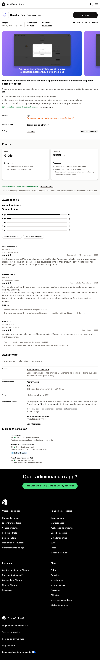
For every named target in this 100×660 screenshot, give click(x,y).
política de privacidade (48, 404)
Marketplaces (57, 523)
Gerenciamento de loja (13, 548)
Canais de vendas (11, 518)
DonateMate (16, 435)
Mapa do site (8, 645)
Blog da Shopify (9, 585)
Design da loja (9, 538)
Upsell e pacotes (59, 533)
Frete (53, 548)
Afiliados (55, 595)
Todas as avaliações (33, 237)
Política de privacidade (38, 369)
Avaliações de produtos (62, 528)
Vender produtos (10, 528)
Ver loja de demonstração (85, 22)
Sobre (54, 570)
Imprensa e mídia (59, 585)
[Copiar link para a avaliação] (17, 247)
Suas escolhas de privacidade (16, 652)
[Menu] (96, 4)
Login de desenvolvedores (15, 625)
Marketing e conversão (13, 543)
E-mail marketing (59, 538)
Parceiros (55, 590)
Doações (31, 131)
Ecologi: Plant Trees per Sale (22, 445)
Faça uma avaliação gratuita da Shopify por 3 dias (50, 486)
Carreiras (55, 575)
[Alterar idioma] (18, 618)
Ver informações (35, 424)
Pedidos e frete (9, 533)
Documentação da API (12, 575)
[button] (50, 437)
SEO (53, 543)
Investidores (57, 580)
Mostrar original (47, 107)
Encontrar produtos (11, 523)
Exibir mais (6, 305)
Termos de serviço (11, 632)
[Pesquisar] (91, 4)
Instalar (85, 15)
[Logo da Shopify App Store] (13, 4)
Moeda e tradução (60, 553)
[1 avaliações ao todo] (69, 218)
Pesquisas (7, 590)
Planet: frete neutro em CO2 (22, 458)
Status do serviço (59, 605)
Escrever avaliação (12, 237)
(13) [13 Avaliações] (32, 25)
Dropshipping (57, 518)
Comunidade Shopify (12, 580)
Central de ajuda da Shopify (15, 570)
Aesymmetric (47, 25)
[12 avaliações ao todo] (69, 215)
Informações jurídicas (61, 600)
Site (28, 385)
